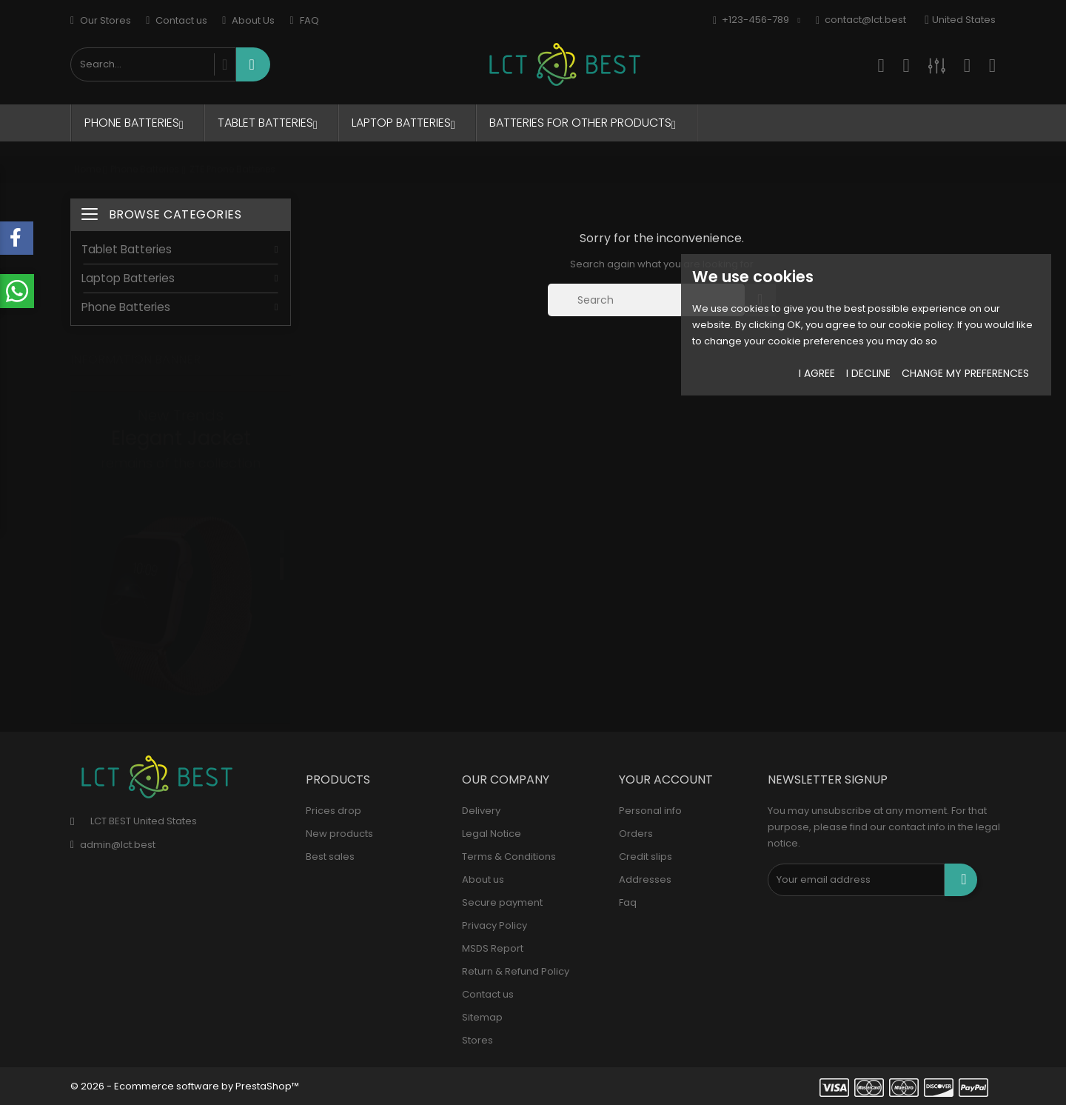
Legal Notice (491, 834)
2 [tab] (282, 554)
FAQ (303, 20)
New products (339, 834)
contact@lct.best (861, 20)
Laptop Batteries (407, 122)
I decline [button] (868, 373)
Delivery (481, 811)
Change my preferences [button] (965, 373)
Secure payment (502, 902)
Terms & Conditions (509, 856)
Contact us (176, 20)
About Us (248, 20)
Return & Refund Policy (515, 971)
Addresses (645, 879)
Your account (666, 779)
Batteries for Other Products (586, 122)
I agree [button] (817, 373)
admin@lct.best (117, 845)
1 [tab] (282, 526)
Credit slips (645, 856)
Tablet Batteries (271, 122)
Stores (477, 1040)
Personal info (650, 811)
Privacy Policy (494, 925)
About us (483, 879)
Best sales (330, 856)
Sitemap (482, 1017)
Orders (636, 834)
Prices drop (333, 811)
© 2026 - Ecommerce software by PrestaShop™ (184, 1086)
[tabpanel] (180, 543)
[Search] (646, 300)
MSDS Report (492, 948)
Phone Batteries (137, 122)
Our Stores (100, 20)
